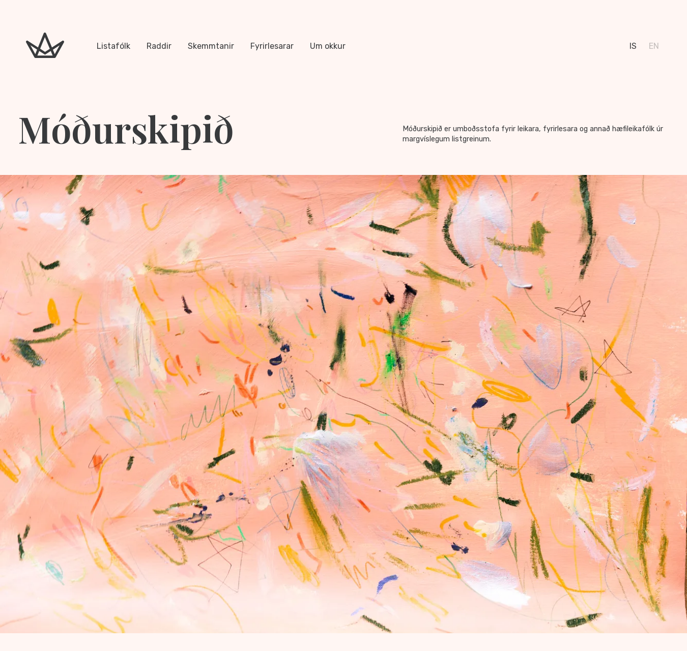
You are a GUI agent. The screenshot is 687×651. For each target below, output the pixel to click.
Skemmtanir (211, 46)
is (633, 46)
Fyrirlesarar (272, 46)
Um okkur (328, 46)
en (654, 46)
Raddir (159, 46)
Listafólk (113, 46)
